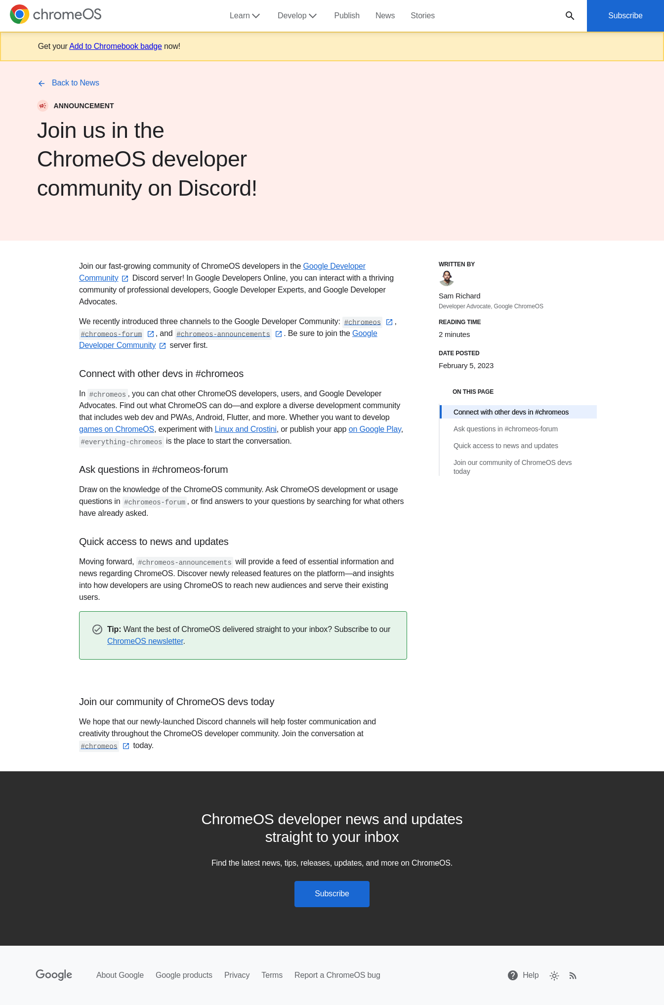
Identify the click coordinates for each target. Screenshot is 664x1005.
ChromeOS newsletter (145, 641)
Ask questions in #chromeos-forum (506, 429)
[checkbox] (553, 975)
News (385, 15)
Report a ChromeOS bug (337, 975)
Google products (184, 975)
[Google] (54, 975)
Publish (347, 15)
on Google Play (375, 429)
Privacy (236, 975)
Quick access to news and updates (506, 446)
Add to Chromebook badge (115, 46)
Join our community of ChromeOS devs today (513, 467)
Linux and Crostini (246, 429)
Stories (423, 15)
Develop (298, 16)
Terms (272, 975)
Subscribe (625, 15)
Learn (246, 16)
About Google (120, 975)
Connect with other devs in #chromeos (511, 412)
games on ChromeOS (116, 429)
